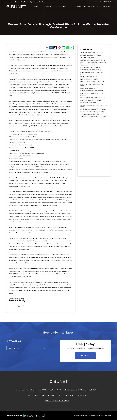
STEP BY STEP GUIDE (26, 390)
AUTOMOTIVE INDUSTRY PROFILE (90, 55)
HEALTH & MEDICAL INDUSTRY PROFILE (92, 81)
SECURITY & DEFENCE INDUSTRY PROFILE (93, 112)
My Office (107, 7)
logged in (20, 306)
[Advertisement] (85, 145)
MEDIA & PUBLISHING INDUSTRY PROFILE (92, 97)
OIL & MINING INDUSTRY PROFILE (90, 102)
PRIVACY (82, 395)
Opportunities (62, 7)
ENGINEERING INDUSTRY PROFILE (90, 70)
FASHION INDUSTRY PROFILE (89, 77)
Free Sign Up (107, 1)
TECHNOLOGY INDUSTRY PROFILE (90, 114)
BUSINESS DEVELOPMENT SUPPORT (81, 390)
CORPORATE (69, 395)
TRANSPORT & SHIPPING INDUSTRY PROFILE (94, 117)
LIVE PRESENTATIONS (92, 7)
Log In (96, 1)
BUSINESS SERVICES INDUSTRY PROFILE (92, 60)
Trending (37, 7)
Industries (48, 7)
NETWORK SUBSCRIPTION (50, 390)
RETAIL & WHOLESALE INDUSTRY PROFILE (93, 109)
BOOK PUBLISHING (36, 395)
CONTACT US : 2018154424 (57, 401)
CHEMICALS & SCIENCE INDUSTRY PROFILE (93, 62)
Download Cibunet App (14, 415)
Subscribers (76, 7)
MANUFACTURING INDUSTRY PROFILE (91, 91)
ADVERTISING (54, 395)
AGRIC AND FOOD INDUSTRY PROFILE (91, 52)
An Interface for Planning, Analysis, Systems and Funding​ (25, 2)
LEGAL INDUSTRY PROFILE (88, 88)
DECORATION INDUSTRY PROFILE (90, 65)
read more (85, 355)
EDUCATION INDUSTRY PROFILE (90, 67)
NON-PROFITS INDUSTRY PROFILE (90, 100)
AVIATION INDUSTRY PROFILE (89, 57)
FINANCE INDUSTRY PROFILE (89, 79)
